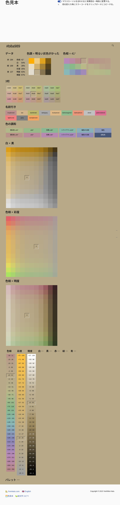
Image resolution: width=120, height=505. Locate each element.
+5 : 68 (31, 387)
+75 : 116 (10, 406)
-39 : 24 (31, 449)
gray (22, 118)
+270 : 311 (10, 457)
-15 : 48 (31, 426)
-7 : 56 (31, 414)
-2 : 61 (31, 406)
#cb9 (9, 88)
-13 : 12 (21, 461)
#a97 (57, 99)
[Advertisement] (60, 24)
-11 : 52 (31, 418)
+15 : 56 (11, 391)
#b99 (28, 99)
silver (89, 113)
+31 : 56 (21, 399)
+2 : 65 (31, 395)
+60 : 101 (10, 402)
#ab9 (46, 88)
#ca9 (9, 93)
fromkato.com (12, 491)
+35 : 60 (21, 395)
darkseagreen (67, 113)
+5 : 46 (10, 383)
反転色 (103, 135)
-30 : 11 (10, 355)
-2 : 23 (21, 446)
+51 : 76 (21, 379)
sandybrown (33, 118)
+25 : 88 (31, 367)
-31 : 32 (31, 442)
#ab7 (57, 88)
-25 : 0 (21, 473)
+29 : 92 (31, 363)
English (26, 491)
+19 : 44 (21, 414)
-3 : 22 (21, 449)
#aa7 (57, 93)
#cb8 (14, 88)
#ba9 (28, 93)
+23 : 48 (21, 410)
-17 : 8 (21, 465)
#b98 (33, 99)
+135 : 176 (10, 422)
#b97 (39, 99)
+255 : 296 (10, 453)
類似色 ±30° (14, 130)
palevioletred (100, 113)
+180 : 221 (10, 434)
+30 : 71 (11, 395)
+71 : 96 (21, 359)
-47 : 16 (31, 457)
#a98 (52, 99)
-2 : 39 (10, 371)
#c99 (9, 99)
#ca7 (20, 93)
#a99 (46, 99)
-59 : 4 (31, 469)
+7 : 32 (21, 426)
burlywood (55, 113)
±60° (32, 130)
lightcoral (11, 118)
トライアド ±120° (67, 130)
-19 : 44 (31, 430)
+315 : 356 (10, 469)
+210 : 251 (10, 442)
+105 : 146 (10, 414)
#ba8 (33, 93)
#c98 (14, 99)
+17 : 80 (31, 375)
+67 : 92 (21, 363)
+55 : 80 (21, 375)
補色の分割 (85, 130)
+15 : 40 (21, 418)
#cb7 (20, 88)
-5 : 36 (10, 367)
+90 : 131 (10, 410)
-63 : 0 (31, 473)
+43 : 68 (21, 387)
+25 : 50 (21, 406)
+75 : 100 (21, 355)
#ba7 (39, 93)
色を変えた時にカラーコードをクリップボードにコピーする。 (88, 4)
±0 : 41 (10, 375)
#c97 (20, 99)
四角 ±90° (49, 130)
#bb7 (39, 88)
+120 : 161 (10, 418)
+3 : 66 (31, 391)
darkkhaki (33, 113)
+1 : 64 (31, 399)
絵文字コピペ (22, 496)
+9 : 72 (31, 383)
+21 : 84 (31, 371)
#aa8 (52, 93)
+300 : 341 (10, 465)
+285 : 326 (10, 461)
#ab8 (52, 88)
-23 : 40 (31, 434)
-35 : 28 (31, 446)
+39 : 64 (21, 391)
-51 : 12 (31, 461)
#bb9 (28, 88)
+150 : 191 (10, 426)
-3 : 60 (31, 410)
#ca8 (14, 93)
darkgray (45, 113)
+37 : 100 (31, 355)
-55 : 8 (31, 465)
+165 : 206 (10, 430)
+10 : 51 (11, 387)
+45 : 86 (11, 399)
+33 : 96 (31, 359)
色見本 (9, 496)
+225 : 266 (10, 446)
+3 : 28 (21, 430)
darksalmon (78, 113)
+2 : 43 (10, 379)
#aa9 (46, 93)
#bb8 (33, 88)
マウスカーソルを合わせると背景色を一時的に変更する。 (86, 1)
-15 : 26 (10, 359)
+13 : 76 (31, 379)
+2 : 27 (21, 434)
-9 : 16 (21, 457)
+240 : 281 (10, 449)
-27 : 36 (31, 438)
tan (22, 113)
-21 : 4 (21, 469)
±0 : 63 (31, 402)
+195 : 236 (10, 438)
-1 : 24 (21, 442)
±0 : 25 (21, 438)
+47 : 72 (21, 383)
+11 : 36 (21, 422)
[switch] (59, 1)
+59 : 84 (21, 371)
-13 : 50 (31, 422)
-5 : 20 (21, 453)
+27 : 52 (21, 402)
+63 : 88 (21, 367)
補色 (102, 130)
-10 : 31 (10, 363)
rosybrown (10, 113)
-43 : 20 (31, 453)
